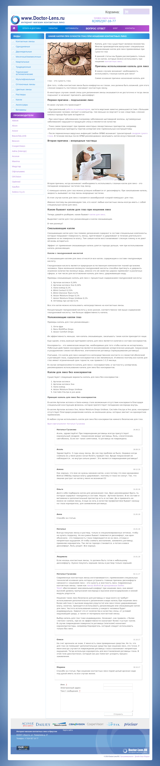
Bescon (15, 141)
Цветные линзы (24, 89)
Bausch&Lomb (19, 136)
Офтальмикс (18, 171)
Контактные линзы (25, 41)
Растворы (21, 94)
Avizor (15, 130)
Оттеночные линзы (25, 84)
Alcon (15, 125)
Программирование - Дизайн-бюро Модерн (134, 756)
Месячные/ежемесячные (28, 56)
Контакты (130, 28)
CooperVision (18, 146)
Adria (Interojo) (19, 151)
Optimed (16, 181)
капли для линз (97, 214)
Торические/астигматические (24, 73)
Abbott (15, 120)
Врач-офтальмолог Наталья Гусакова (66, 424)
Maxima (16, 161)
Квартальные (22, 62)
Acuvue (15, 156)
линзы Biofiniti (94, 585)
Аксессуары (22, 104)
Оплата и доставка (31, 28)
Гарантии (52, 28)
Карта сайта (68, 730)
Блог (115, 28)
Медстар (16, 166)
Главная (14, 26)
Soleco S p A (18, 192)
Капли (19, 99)
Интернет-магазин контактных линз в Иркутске (36, 732)
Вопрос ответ (96, 28)
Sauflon (16, 186)
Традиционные (23, 67)
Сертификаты (71, 28)
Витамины (21, 110)
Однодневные (23, 46)
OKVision (16, 176)
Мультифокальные (25, 79)
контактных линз (113, 61)
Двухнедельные (24, 51)
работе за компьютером (78, 109)
